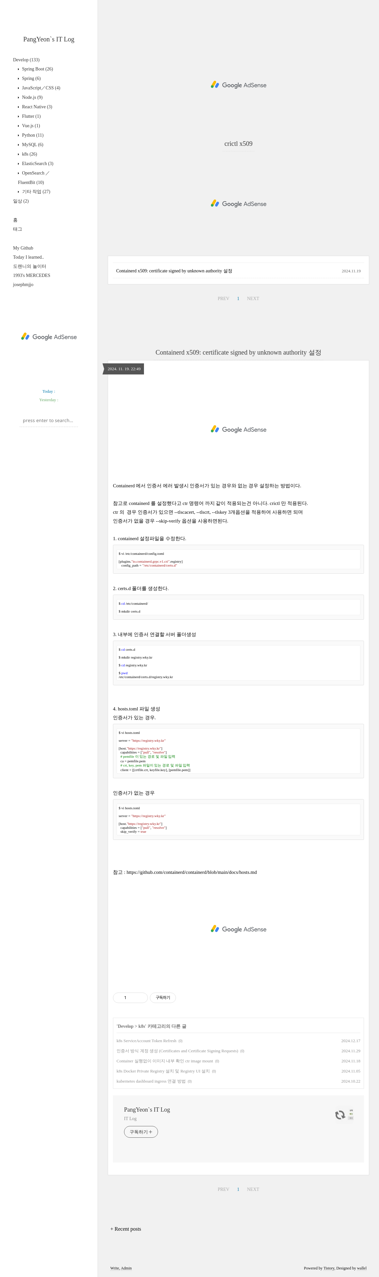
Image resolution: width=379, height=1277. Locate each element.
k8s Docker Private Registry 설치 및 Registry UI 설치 (163, 1071)
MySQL (32, 144)
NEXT (253, 298)
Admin (126, 1268)
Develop (26, 59)
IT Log (130, 1118)
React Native (36, 106)
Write (114, 1268)
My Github (23, 248)
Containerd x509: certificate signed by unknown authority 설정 (174, 270)
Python (32, 135)
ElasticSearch (37, 163)
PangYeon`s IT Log (48, 39)
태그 (17, 229)
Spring (31, 78)
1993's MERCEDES (31, 275)
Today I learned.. (28, 257)
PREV (223, 298)
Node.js (32, 97)
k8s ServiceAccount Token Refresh (146, 1040)
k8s (29, 154)
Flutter (31, 116)
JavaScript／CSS (40, 87)
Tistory (329, 1268)
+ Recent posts (125, 1229)
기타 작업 (35, 191)
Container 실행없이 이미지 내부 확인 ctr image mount (165, 1060)
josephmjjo (23, 284)
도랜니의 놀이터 (29, 266)
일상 (21, 201)
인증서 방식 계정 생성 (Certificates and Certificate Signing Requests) (177, 1050)
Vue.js (30, 125)
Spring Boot (37, 69)
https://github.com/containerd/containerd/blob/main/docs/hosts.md (192, 872)
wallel (362, 1268)
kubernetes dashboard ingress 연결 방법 (151, 1081)
